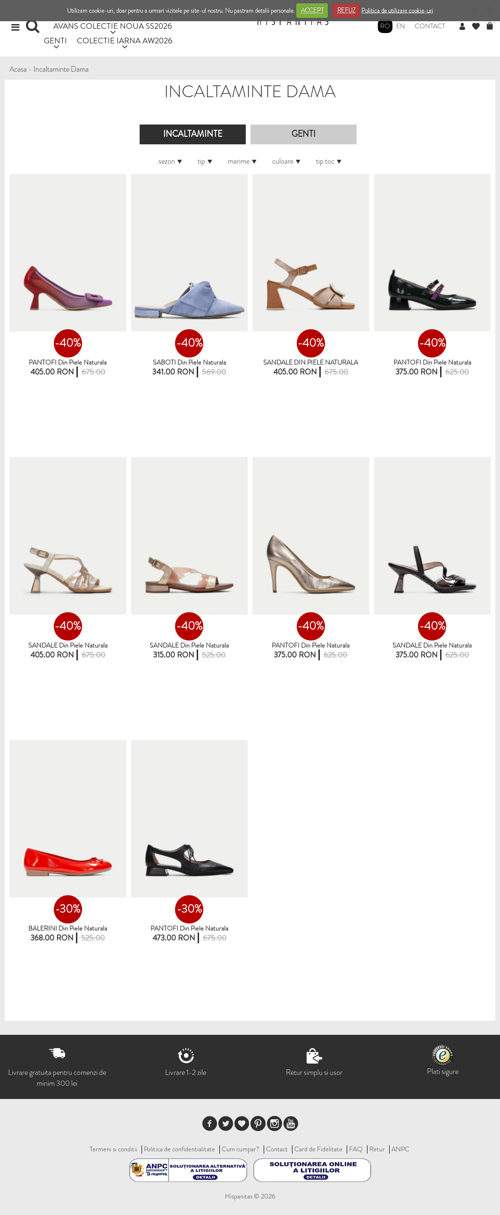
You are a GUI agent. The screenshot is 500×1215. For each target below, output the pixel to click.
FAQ (356, 1149)
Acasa (18, 69)
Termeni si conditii (113, 1149)
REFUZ (346, 10)
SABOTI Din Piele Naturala (189, 362)
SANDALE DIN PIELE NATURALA (310, 362)
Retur (377, 1149)
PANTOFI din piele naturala (68, 362)
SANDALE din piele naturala (68, 645)
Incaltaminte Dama (61, 69)
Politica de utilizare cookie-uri (397, 10)
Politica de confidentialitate (179, 1149)
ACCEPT (312, 10)
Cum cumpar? (240, 1149)
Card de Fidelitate (318, 1149)
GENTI (55, 40)
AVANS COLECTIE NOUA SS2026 (112, 25)
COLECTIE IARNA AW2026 (125, 40)
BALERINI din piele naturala (67, 928)
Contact (430, 26)
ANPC (400, 1149)
